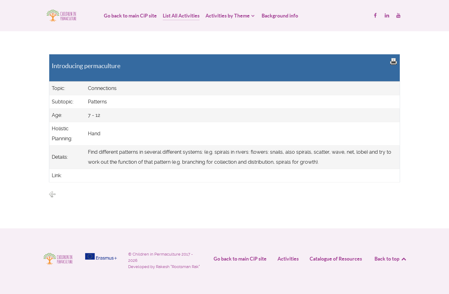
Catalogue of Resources (336, 259)
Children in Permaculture (157, 254)
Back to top (390, 259)
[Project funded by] (101, 256)
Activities (288, 259)
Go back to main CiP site (240, 259)
